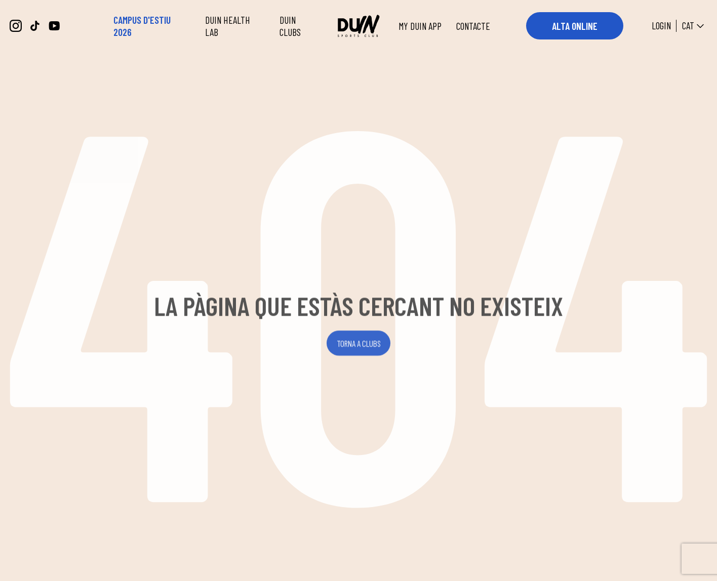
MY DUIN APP (420, 26)
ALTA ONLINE (575, 26)
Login (661, 26)
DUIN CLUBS (290, 26)
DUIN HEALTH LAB (227, 26)
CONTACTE (473, 26)
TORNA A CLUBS (359, 346)
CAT (694, 26)
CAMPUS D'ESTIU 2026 (142, 26)
